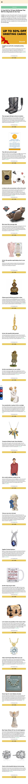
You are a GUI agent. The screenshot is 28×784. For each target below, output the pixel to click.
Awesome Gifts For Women (8, 728)
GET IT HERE (14, 57)
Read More (24, 52)
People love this (14, 158)
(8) (3, 745)
